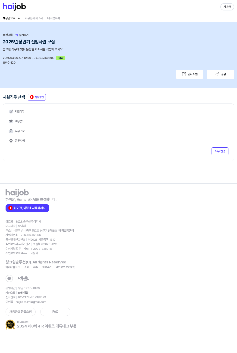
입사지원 (189, 74)
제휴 (35, 267)
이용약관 (46, 267)
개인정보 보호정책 (65, 267)
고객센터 (18, 278)
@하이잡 (23, 293)
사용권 (227, 7)
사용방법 (37, 97)
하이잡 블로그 (12, 267)
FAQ (55, 312)
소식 (26, 267)
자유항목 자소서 (34, 18)
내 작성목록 (53, 18)
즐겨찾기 (21, 35)
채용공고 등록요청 (20, 312)
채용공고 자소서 (12, 18)
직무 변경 (220, 151)
